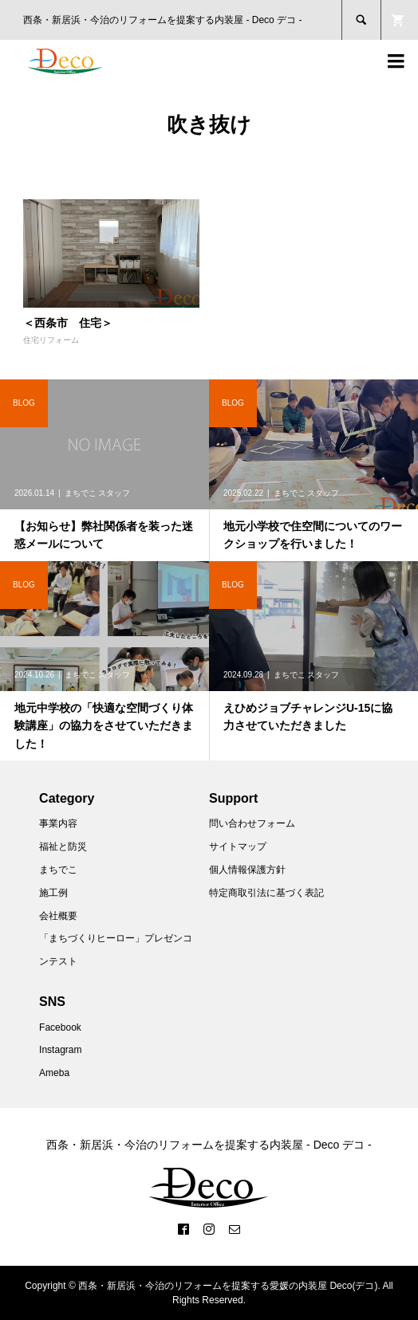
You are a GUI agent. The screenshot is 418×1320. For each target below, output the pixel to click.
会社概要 (58, 915)
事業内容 (58, 823)
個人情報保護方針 (247, 869)
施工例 (53, 892)
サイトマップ (237, 846)
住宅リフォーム (51, 340)
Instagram (60, 1049)
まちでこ (58, 869)
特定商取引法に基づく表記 (266, 892)
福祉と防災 (63, 846)
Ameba (54, 1072)
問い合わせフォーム (252, 823)
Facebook (60, 1027)
